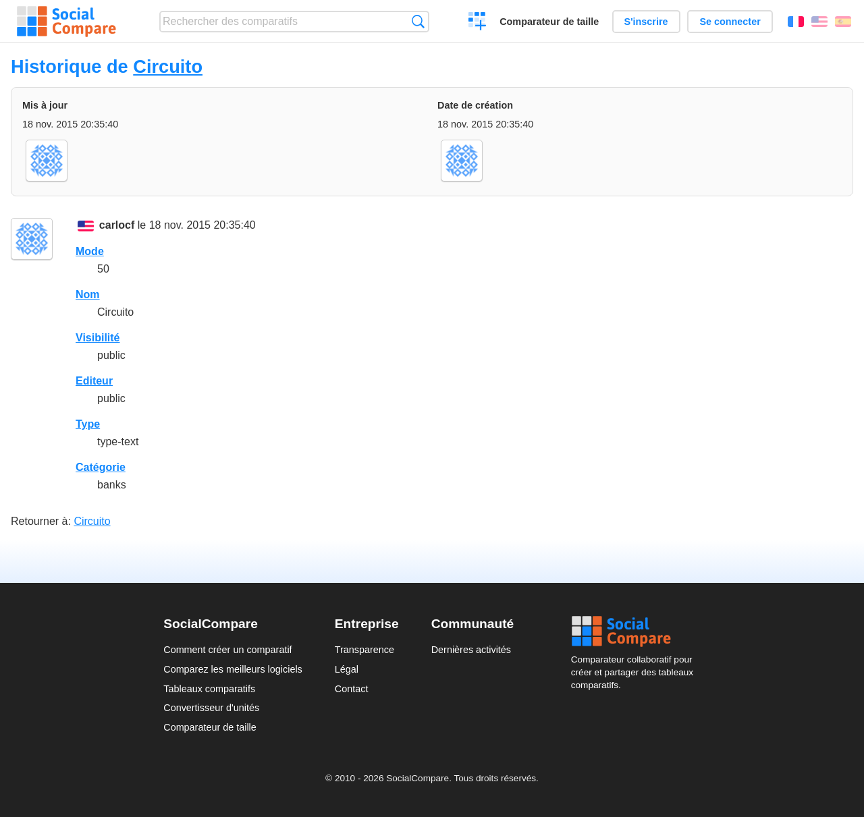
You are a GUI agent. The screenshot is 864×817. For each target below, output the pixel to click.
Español (843, 21)
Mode (90, 251)
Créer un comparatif (477, 23)
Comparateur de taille (549, 21)
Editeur (94, 381)
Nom (88, 294)
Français (796, 21)
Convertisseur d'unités (211, 707)
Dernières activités (471, 649)
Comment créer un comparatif (227, 649)
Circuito (167, 66)
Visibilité (98, 337)
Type (88, 424)
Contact (352, 688)
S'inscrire (646, 21)
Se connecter (729, 21)
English (819, 21)
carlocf (116, 225)
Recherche (418, 21)
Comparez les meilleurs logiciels (232, 669)
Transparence (364, 649)
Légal (346, 669)
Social (636, 631)
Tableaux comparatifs (209, 688)
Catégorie (101, 467)
